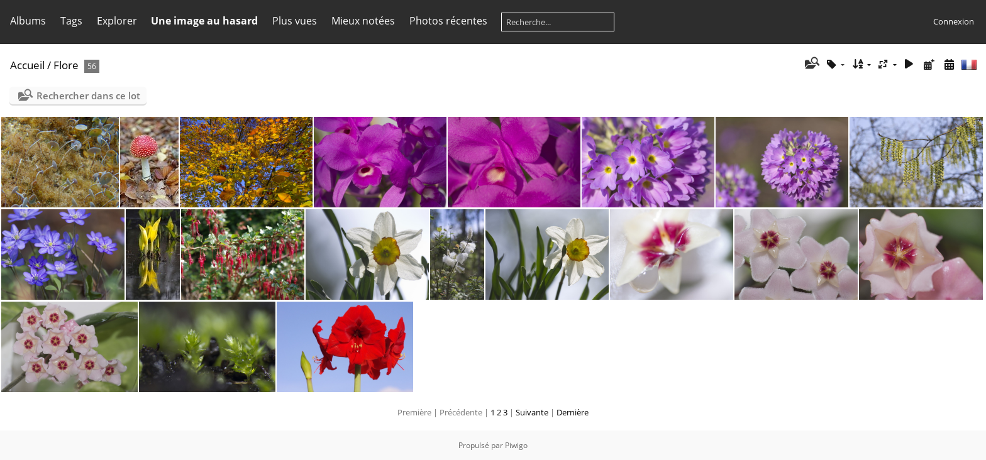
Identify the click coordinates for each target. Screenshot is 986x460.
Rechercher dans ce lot (88, 95)
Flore (66, 65)
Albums (28, 21)
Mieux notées (363, 21)
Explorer (117, 21)
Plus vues (294, 21)
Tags (71, 21)
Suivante (532, 412)
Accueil (27, 65)
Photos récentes (448, 21)
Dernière (573, 412)
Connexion (953, 21)
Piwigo (516, 445)
